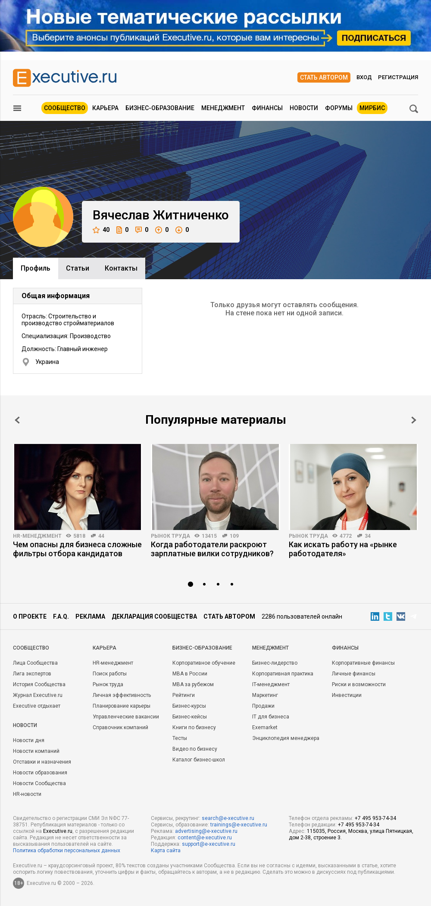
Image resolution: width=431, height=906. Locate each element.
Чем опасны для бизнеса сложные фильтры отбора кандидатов (77, 549)
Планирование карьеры (121, 706)
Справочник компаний (120, 727)
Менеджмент (223, 108)
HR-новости (27, 794)
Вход (364, 77)
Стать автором (324, 77)
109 (234, 536)
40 (101, 230)
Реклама (90, 616)
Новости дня (28, 740)
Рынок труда (170, 536)
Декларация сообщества (154, 616)
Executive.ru (57, 831)
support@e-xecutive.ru (208, 844)
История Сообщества (39, 684)
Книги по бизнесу (194, 727)
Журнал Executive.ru (37, 695)
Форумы (339, 108)
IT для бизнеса (270, 717)
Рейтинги (183, 695)
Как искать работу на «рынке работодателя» (343, 549)
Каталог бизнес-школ (198, 760)
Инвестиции (347, 695)
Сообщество (64, 108)
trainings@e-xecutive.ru (238, 825)
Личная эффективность (122, 695)
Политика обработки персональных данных (66, 850)
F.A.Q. (61, 616)
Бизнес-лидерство (274, 663)
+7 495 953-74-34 (375, 818)
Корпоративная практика (282, 674)
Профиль (35, 268)
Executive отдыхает (36, 706)
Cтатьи (77, 268)
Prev (17, 420)
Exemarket (265, 727)
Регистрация (398, 77)
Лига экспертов (32, 674)
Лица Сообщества (35, 663)
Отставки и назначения (42, 762)
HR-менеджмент (37, 536)
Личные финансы (353, 674)
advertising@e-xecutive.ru (206, 831)
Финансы (267, 108)
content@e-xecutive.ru (205, 838)
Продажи (263, 706)
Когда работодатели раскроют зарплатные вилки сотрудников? (212, 549)
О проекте (30, 616)
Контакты (121, 268)
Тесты (179, 738)
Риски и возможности (359, 684)
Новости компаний (36, 751)
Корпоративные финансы (363, 663)
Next (413, 420)
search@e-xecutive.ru (228, 818)
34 (368, 536)
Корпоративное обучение (203, 663)
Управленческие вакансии (126, 717)
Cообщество (31, 648)
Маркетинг (265, 695)
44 (101, 536)
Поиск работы (110, 674)
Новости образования (40, 773)
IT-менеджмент (271, 684)
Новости (304, 108)
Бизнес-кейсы (189, 717)
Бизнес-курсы (189, 706)
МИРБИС (372, 108)
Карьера (105, 108)
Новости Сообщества (39, 783)
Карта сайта (166, 850)
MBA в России (189, 674)
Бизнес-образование (159, 108)
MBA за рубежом (193, 684)
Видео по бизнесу (194, 749)
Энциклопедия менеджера (285, 738)
